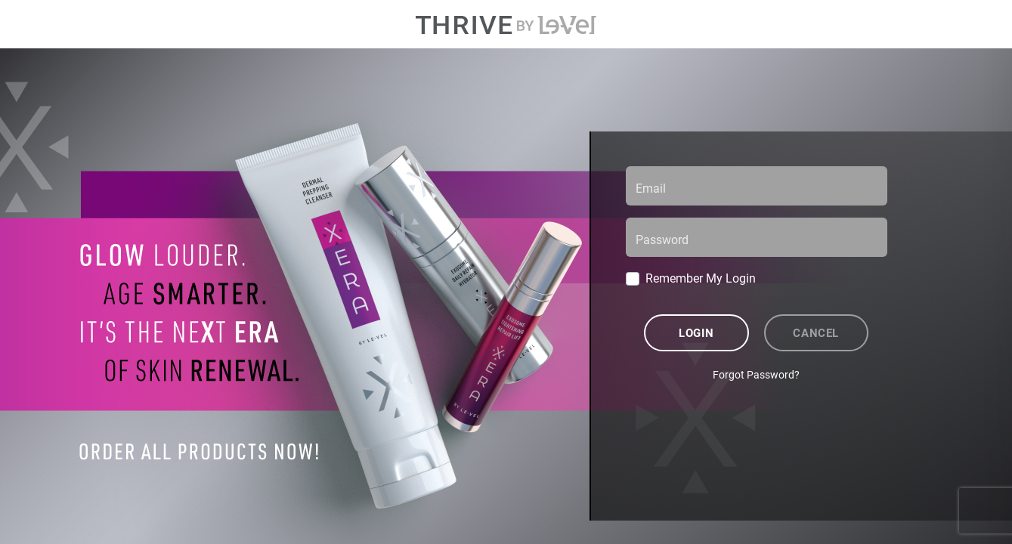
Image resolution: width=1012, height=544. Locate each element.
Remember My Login (700, 278)
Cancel (816, 332)
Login (696, 332)
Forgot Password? (756, 374)
